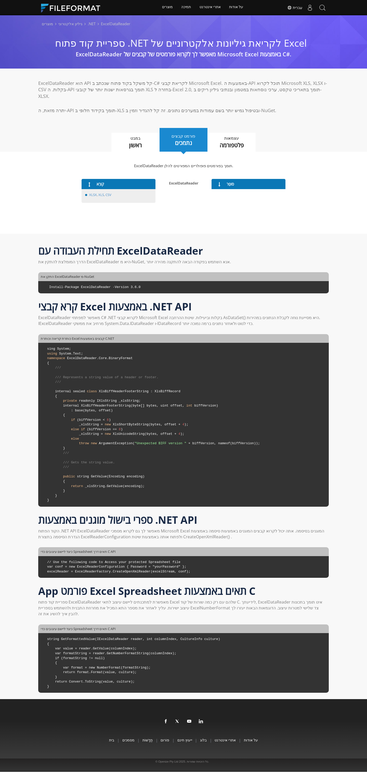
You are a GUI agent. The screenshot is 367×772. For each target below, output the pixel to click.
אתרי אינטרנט (210, 8)
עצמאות (234, 142)
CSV (108, 194)
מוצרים (167, 8)
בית (105, 740)
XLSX (93, 194)
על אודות (237, 8)
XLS (101, 194)
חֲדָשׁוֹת (145, 740)
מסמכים (124, 740)
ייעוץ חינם (185, 740)
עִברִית (294, 7)
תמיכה (186, 8)
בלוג (206, 740)
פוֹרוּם (164, 740)
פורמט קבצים (183, 140)
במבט (132, 142)
